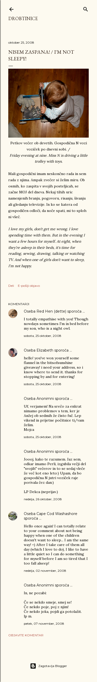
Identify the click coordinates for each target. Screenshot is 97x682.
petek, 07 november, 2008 (44, 623)
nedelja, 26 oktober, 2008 (43, 499)
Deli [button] (11, 286)
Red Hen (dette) (51, 311)
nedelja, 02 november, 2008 (45, 571)
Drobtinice (23, 18)
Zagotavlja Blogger (48, 666)
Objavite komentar (25, 635)
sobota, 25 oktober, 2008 (42, 336)
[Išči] (86, 8)
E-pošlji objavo (29, 286)
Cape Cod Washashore (56, 513)
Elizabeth (44, 350)
